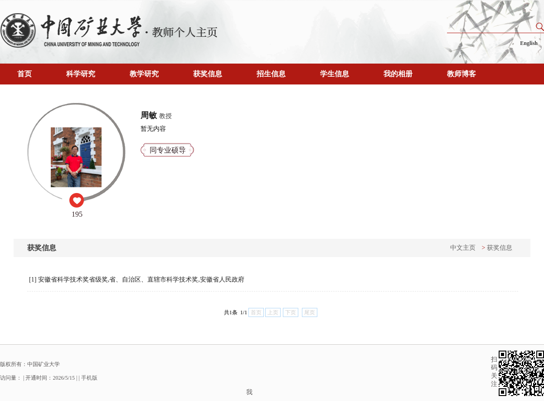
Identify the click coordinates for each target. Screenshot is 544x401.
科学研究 (80, 74)
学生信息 (334, 74)
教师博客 (461, 74)
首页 (24, 74)
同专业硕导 (168, 150)
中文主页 (463, 247)
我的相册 (398, 74)
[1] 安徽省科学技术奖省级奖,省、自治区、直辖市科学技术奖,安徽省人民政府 (136, 279)
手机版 (89, 378)
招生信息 (271, 74)
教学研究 (144, 74)
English (529, 43)
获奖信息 (207, 74)
